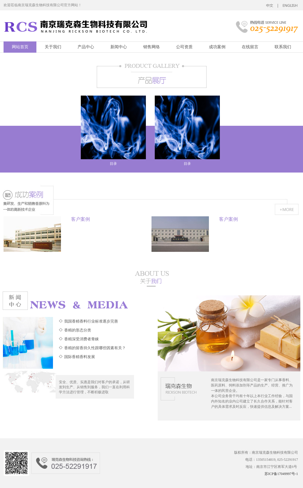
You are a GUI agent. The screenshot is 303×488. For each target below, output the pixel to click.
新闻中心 (118, 47)
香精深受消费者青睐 (81, 339)
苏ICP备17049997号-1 (281, 474)
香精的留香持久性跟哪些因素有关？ (95, 348)
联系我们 (283, 47)
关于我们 (53, 47)
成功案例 (217, 47)
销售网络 (151, 47)
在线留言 (250, 47)
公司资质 (184, 47)
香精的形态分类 (77, 330)
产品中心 (86, 47)
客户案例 (80, 219)
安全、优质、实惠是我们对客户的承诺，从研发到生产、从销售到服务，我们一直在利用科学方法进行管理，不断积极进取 (94, 387)
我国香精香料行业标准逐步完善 (91, 321)
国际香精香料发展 (79, 357)
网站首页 (20, 47)
